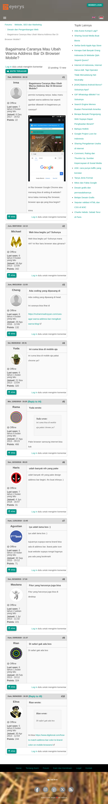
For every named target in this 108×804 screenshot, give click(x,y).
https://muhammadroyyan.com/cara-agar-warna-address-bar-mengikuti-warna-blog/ (45, 319)
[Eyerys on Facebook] (37, 793)
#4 (63, 343)
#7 (63, 521)
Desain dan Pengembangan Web (22, 29)
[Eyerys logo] (13, 7)
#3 (63, 285)
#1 (63, 77)
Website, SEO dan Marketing (28, 24)
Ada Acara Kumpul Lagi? (86, 31)
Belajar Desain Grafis (84, 197)
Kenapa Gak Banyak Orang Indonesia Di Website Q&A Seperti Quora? (87, 55)
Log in (8, 67)
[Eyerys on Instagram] (45, 793)
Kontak (89, 768)
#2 (63, 226)
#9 (63, 638)
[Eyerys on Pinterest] (54, 793)
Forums (8, 24)
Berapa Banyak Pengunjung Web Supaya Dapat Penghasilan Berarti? (87, 119)
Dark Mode (54, 779)
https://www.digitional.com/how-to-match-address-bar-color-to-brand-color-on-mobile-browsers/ (46, 740)
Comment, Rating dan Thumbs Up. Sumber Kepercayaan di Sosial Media (88, 158)
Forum (46, 768)
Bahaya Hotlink (81, 129)
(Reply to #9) (35, 696)
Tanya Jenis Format (83, 178)
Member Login (95, 5)
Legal (78, 768)
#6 (63, 462)
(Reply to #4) (34, 401)
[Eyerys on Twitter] (62, 793)
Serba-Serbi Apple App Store (87, 45)
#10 (63, 696)
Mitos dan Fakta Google (85, 183)
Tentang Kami (32, 768)
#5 (63, 401)
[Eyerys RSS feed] (71, 793)
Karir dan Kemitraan (62, 768)
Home (19, 768)
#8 (63, 579)
